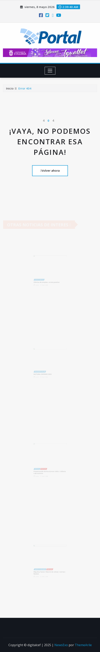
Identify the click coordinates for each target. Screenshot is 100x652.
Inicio (10, 89)
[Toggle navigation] (50, 71)
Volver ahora (49, 170)
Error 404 (24, 89)
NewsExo (61, 645)
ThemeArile (83, 645)
